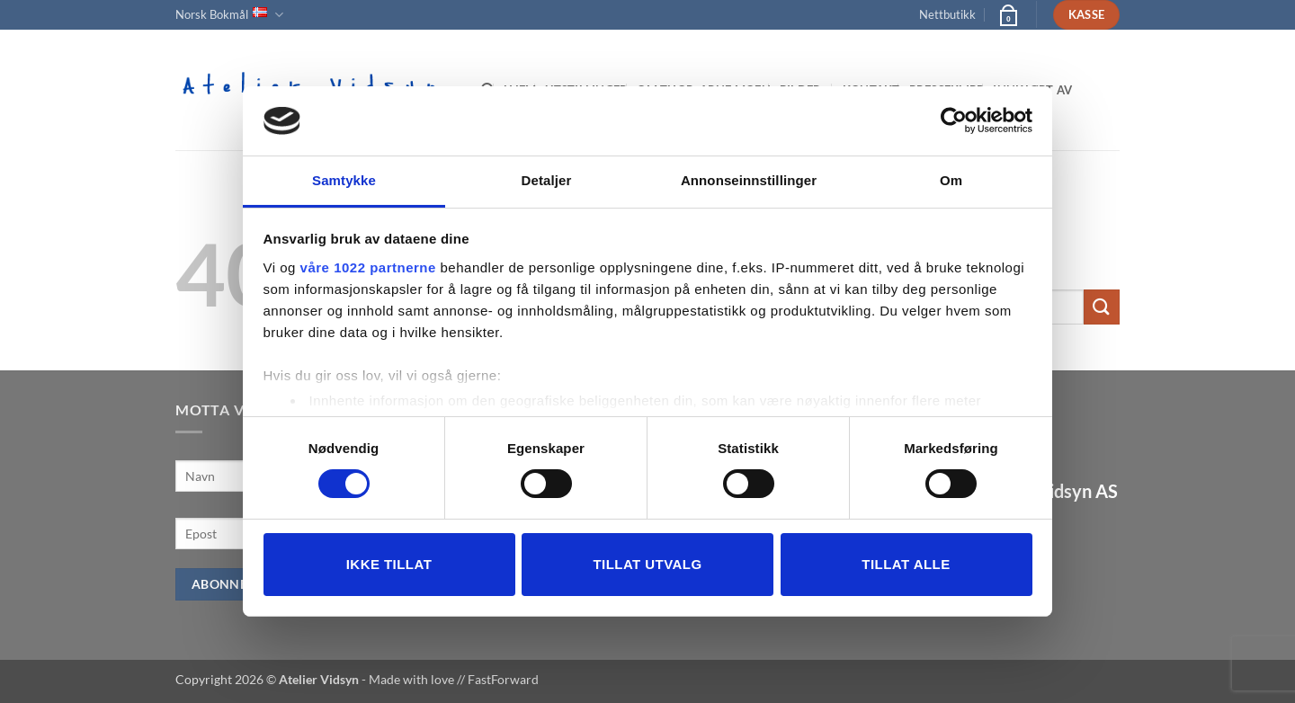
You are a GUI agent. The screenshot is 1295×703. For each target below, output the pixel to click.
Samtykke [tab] (344, 180)
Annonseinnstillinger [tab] (749, 180)
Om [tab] (951, 180)
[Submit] (1102, 307)
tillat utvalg (647, 564)
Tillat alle (906, 564)
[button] (1007, 14)
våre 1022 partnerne (368, 267)
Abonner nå (235, 584)
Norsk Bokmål (229, 14)
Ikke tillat (389, 564)
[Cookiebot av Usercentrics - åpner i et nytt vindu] (953, 120)
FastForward (503, 679)
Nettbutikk (947, 14)
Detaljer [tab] (547, 180)
